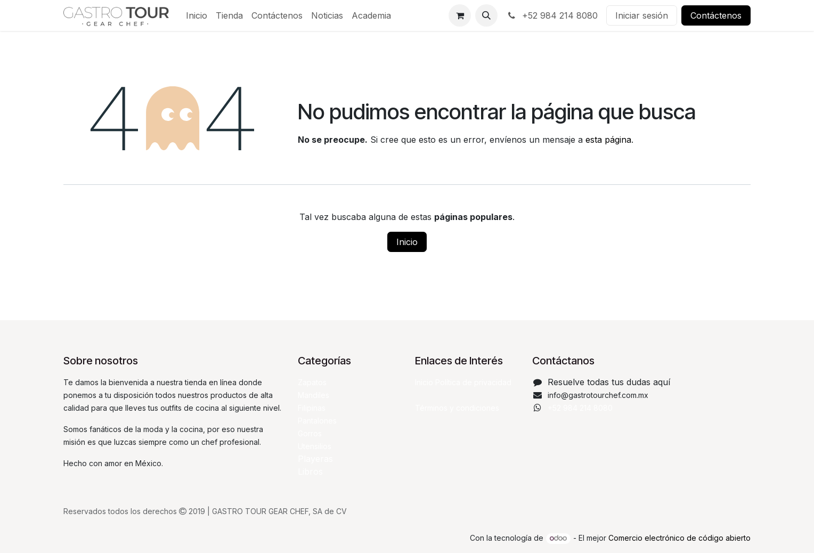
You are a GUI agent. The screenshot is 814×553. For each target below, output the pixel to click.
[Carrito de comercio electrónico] (460, 15)
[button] (486, 15)
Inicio (407, 242)
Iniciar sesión (641, 15)
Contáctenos (716, 15)
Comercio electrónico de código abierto (679, 537)
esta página (608, 139)
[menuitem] (196, 15)
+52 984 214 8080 (552, 15)
